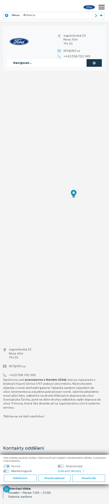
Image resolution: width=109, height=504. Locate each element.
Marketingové (21, 471)
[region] (54, 197)
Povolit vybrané (54, 478)
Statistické (74, 466)
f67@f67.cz (71, 51)
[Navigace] (101, 7)
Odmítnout (20, 478)
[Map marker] (74, 194)
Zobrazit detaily (71, 471)
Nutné (16, 466)
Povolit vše (89, 478)
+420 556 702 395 (76, 56)
